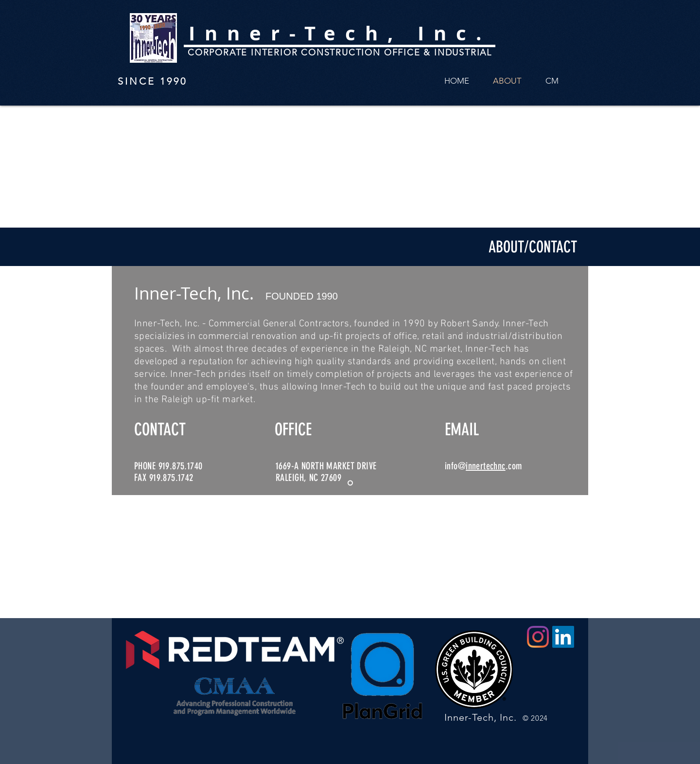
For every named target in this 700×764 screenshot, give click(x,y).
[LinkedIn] (563, 637)
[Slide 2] (350, 483)
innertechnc (486, 466)
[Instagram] (538, 637)
